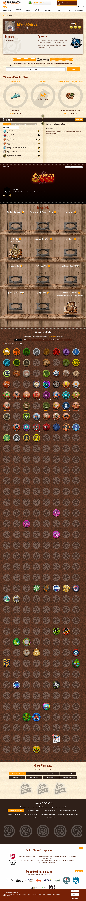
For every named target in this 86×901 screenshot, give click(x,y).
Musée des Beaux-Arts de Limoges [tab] (48, 814)
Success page (52, 336)
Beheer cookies (75, 898)
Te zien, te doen (79, 10)
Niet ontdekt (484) (23, 124)
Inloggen (64, 3)
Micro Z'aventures (38, 10)
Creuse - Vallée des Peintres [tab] (49, 810)
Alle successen (18, 340)
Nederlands (81, 6)
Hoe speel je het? (7, 10)
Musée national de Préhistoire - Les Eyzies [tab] (68, 810)
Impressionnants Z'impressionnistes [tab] (68, 777)
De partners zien (79, 871)
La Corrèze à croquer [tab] (51, 777)
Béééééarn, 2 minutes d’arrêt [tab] (17, 774)
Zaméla (34, 340)
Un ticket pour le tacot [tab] (34, 777)
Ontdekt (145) (14, 124)
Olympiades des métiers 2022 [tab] (16, 810)
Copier (73, 69)
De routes (27, 10)
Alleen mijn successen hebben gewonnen (13, 343)
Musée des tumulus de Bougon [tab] (33, 810)
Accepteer (75, 891)
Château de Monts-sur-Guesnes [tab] (30, 814)
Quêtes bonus (59, 340)
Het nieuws (48, 10)
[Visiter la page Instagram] (6, 7)
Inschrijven (69, 3)
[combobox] (74, 167)
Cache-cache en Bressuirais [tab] (51, 774)
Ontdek (80, 848)
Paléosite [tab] (34, 817)
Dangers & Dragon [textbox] (69, 166)
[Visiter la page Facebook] (4, 7)
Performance (26, 340)
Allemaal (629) (7, 124)
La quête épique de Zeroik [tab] (17, 777)
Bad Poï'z (68, 340)
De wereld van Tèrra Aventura (17, 10)
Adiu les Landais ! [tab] (68, 774)
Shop (69, 10)
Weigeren (75, 895)
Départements (51, 340)
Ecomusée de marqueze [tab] (51, 817)
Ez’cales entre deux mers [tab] (34, 774)
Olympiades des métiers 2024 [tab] (14, 814)
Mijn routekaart (79, 119)
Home (4, 15)
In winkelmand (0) (33, 124)
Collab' (58, 10)
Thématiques (43, 340)
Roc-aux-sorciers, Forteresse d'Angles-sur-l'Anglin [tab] (68, 814)
